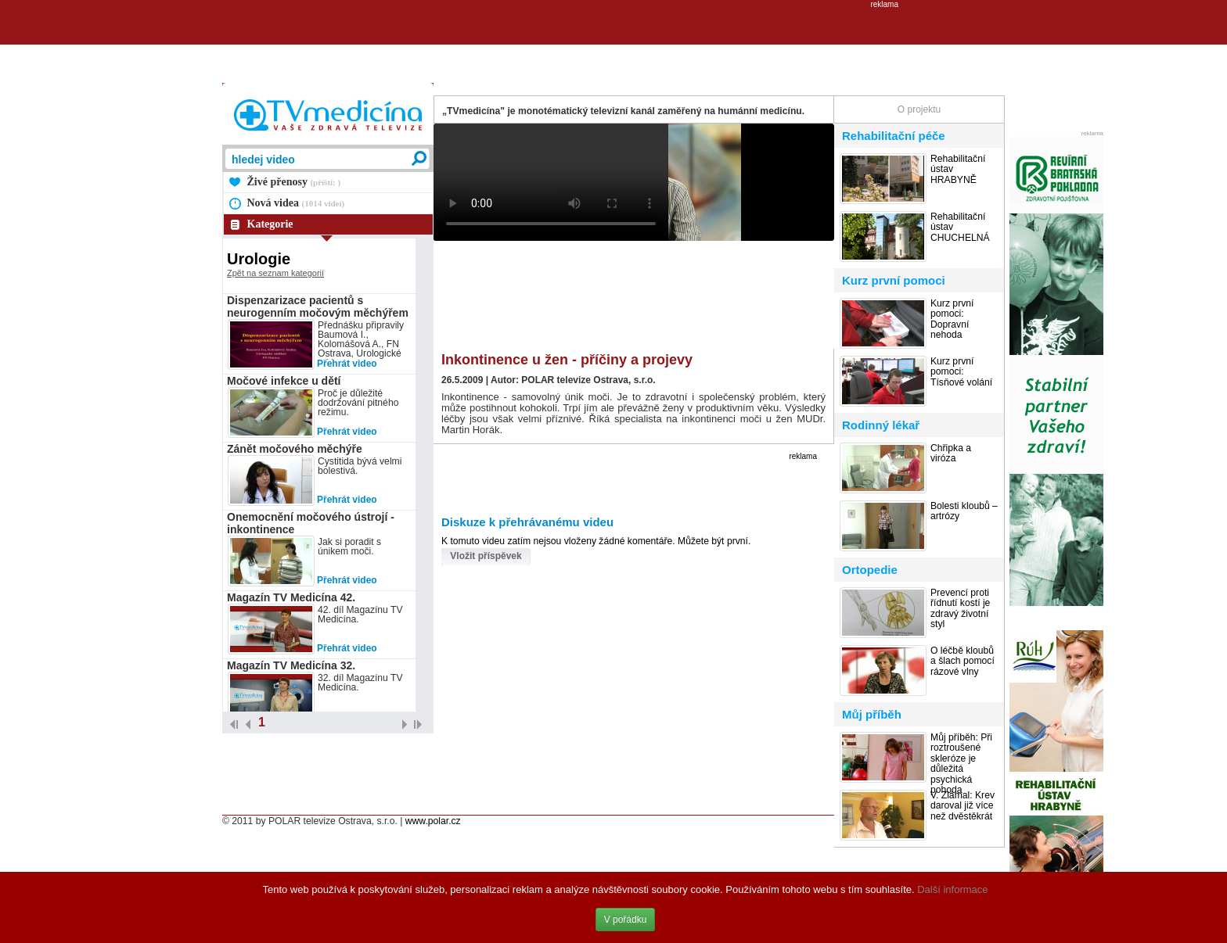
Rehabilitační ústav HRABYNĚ (957, 169)
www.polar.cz (433, 821)
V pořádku (625, 919)
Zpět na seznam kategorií (275, 273)
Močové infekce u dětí (283, 381)
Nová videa (296, 203)
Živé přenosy (294, 182)
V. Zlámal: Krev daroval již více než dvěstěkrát (962, 806)
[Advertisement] (613, 44)
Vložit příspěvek (485, 555)
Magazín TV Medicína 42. (291, 597)
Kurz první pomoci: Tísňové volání (961, 372)
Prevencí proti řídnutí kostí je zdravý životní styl (960, 608)
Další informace (952, 889)
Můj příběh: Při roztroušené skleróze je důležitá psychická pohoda (961, 764)
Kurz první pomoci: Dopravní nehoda (951, 319)
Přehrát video (347, 363)
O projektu (919, 109)
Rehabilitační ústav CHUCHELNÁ (960, 227)
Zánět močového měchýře (294, 449)
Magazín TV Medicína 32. (291, 665)
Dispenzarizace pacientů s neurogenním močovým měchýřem (317, 306)
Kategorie (270, 224)
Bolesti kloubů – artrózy (964, 511)
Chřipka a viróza (950, 453)
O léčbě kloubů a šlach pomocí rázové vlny (962, 661)
